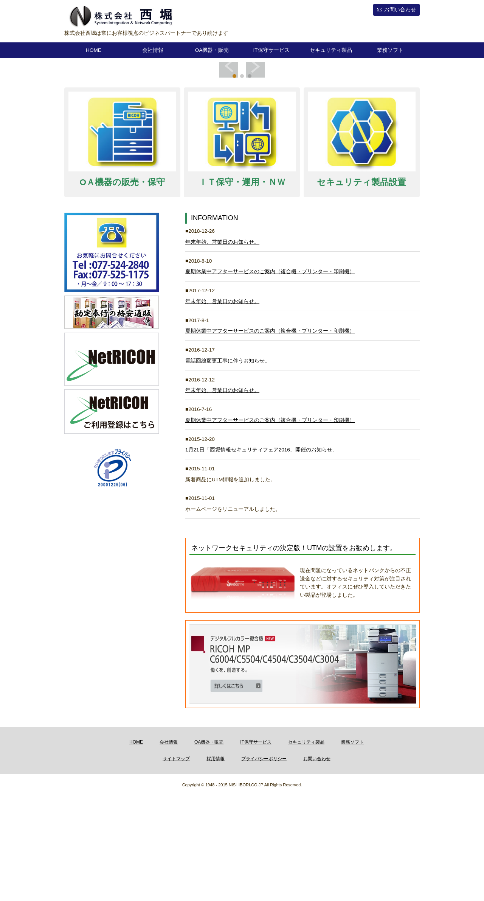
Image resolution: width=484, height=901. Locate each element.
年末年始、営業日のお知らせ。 (222, 347)
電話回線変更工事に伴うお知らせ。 (227, 466)
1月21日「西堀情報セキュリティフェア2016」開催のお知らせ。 (261, 555)
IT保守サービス (271, 50)
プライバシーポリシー (264, 864)
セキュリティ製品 (331, 50)
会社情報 (152, 50)
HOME (93, 50)
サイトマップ (176, 864)
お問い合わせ (400, 9)
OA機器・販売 (212, 50)
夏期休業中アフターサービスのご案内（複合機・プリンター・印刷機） (270, 377)
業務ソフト (390, 50)
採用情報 (215, 864)
